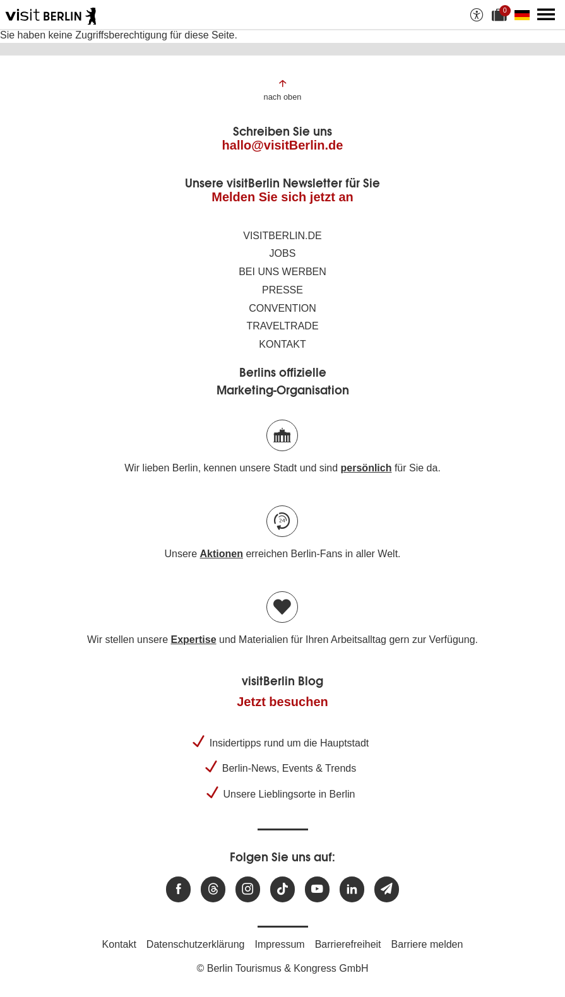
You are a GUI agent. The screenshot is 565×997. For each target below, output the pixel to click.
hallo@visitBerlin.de (282, 145)
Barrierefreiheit (348, 944)
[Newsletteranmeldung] (386, 889)
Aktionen (220, 553)
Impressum (280, 944)
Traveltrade (282, 326)
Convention (282, 308)
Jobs (283, 253)
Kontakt (282, 344)
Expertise (193, 639)
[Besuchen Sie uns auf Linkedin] (352, 889)
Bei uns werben (282, 271)
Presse (282, 290)
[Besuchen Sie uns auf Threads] (213, 889)
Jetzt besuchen (282, 702)
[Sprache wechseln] (524, 15)
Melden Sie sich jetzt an (282, 197)
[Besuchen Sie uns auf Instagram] (247, 889)
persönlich (366, 468)
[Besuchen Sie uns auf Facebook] (178, 889)
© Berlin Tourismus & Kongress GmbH (282, 968)
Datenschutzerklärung (195, 944)
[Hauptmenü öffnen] (546, 14)
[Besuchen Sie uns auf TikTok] (282, 889)
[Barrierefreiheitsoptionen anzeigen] (477, 14)
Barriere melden (427, 944)
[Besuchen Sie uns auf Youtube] (317, 889)
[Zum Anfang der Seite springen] (283, 89)
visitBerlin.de (282, 235)
